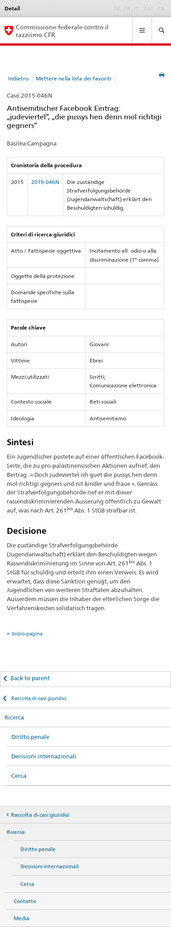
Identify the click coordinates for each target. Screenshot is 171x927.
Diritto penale (30, 736)
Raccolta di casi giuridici (38, 698)
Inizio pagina (27, 634)
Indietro (18, 78)
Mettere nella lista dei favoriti (73, 78)
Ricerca (14, 717)
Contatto (25, 901)
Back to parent (30, 678)
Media (21, 918)
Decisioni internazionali (43, 756)
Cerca (18, 775)
